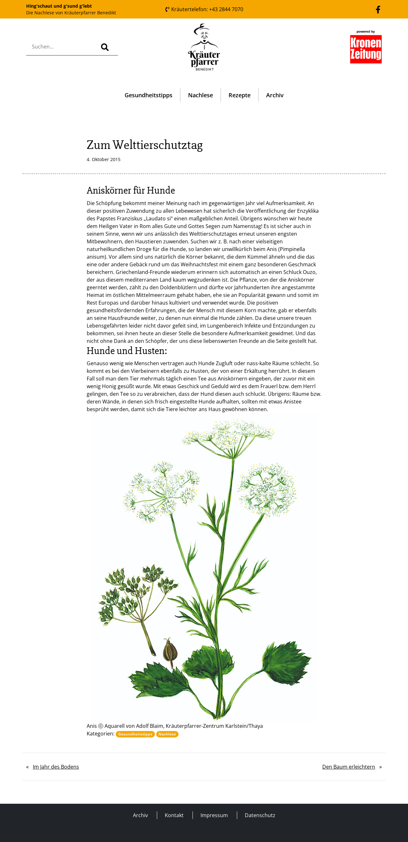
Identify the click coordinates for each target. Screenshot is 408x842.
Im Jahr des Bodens (56, 766)
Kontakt (174, 815)
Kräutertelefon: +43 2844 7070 (204, 9)
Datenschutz (260, 815)
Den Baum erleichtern (348, 766)
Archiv (275, 95)
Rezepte (240, 95)
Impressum (214, 815)
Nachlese (200, 95)
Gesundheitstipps (148, 95)
